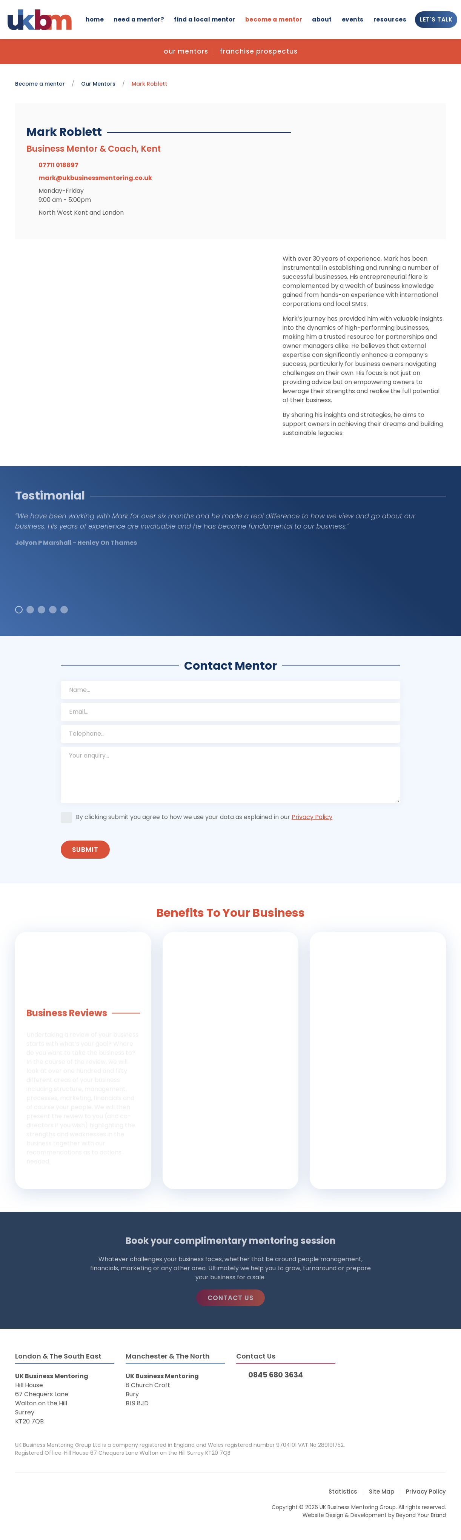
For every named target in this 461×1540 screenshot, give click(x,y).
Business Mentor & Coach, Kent (93, 149)
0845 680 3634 (275, 1375)
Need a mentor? (139, 19)
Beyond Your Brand (421, 1515)
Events (353, 19)
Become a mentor (274, 19)
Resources (390, 19)
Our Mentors (186, 51)
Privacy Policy (312, 817)
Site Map (381, 1491)
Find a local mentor (204, 19)
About (322, 19)
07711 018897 (58, 165)
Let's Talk (436, 19)
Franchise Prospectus (259, 51)
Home (95, 19)
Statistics (343, 1491)
